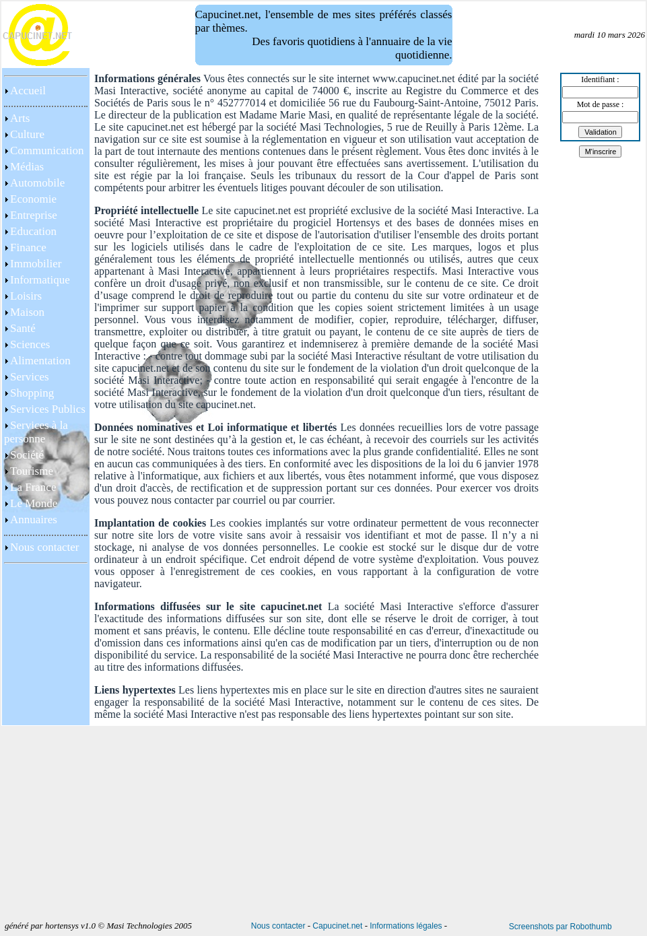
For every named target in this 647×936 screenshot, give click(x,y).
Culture (27, 134)
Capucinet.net (337, 926)
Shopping (32, 393)
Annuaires (33, 519)
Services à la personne (36, 432)
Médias (27, 166)
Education (33, 231)
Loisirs (26, 296)
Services (29, 376)
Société (27, 454)
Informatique (40, 279)
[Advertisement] (45, 678)
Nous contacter (44, 547)
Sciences (30, 344)
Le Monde (33, 503)
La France (33, 487)
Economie (33, 199)
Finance (28, 247)
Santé (23, 328)
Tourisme (31, 471)
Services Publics (48, 409)
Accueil (28, 90)
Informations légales (406, 926)
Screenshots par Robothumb (560, 926)
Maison (27, 312)
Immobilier (35, 263)
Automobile (37, 182)
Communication (47, 150)
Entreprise (33, 215)
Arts (20, 118)
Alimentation (40, 360)
